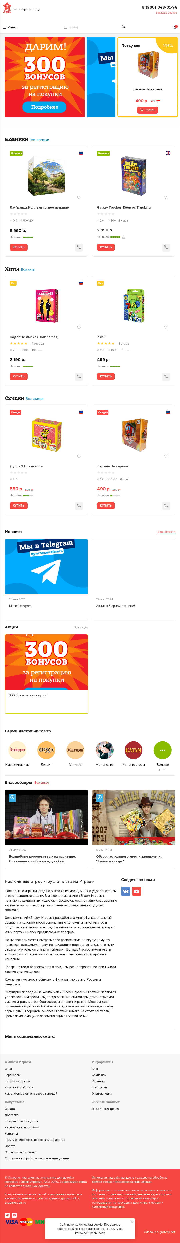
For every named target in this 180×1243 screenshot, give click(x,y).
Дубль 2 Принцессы (26, 466)
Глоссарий (99, 1087)
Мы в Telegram (20, 606)
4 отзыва (37, 343)
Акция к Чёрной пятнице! (115, 606)
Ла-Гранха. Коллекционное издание (39, 207)
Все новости (166, 531)
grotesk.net (167, 1232)
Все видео (42, 782)
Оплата (10, 1108)
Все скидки (34, 399)
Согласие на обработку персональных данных (37, 1158)
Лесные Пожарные (147, 89)
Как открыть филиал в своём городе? (31, 1093)
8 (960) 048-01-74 (159, 7)
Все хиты (28, 269)
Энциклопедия (102, 1093)
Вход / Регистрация (106, 1108)
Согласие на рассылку (20, 1152)
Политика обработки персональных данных (35, 1139)
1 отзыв (124, 343)
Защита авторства (18, 1081)
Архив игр (99, 1075)
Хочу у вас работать (19, 1087)
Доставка (11, 1115)
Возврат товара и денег (21, 1121)
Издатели (98, 1081)
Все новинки (39, 140)
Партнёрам (12, 1075)
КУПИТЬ (19, 247)
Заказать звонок (166, 12)
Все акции (81, 627)
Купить (147, 110)
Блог (95, 1068)
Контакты (11, 1133)
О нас (9, 1068)
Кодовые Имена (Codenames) (34, 337)
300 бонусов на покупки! (28, 695)
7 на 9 (102, 337)
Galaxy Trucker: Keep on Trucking (124, 207)
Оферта (10, 1146)
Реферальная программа (22, 1127)
